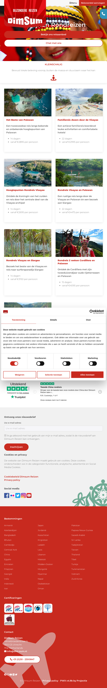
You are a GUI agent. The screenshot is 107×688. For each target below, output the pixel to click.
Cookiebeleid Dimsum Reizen (21, 476)
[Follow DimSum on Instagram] (23, 495)
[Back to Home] (25, 14)
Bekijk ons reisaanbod (53, 34)
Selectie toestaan (53, 374)
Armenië (8, 525)
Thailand (75, 554)
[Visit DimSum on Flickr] (14, 674)
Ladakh (41, 545)
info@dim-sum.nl (15, 651)
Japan (40, 525)
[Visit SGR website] (9, 607)
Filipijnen (8, 569)
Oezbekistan (44, 583)
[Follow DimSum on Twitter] (18, 495)
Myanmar (42, 574)
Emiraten (8, 564)
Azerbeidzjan (10, 530)
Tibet (73, 559)
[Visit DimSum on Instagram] (8, 674)
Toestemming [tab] (18, 320)
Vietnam (75, 574)
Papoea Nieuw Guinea (82, 530)
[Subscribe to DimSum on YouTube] (28, 495)
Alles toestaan (87, 374)
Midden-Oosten (45, 564)
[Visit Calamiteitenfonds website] (38, 607)
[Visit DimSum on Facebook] (7, 495)
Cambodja (9, 545)
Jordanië (42, 530)
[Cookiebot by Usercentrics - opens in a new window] (91, 312)
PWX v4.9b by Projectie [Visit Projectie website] (73, 680)
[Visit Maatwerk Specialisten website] (9, 618)
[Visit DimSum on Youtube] (11, 674)
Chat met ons (53, 43)
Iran (6, 588)
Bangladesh (10, 535)
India (6, 579)
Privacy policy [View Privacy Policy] (50, 680)
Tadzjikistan (77, 545)
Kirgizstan (43, 540)
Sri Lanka (75, 540)
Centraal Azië (10, 549)
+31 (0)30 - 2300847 (22, 659)
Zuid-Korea (76, 579)
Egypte (7, 559)
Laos (40, 549)
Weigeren (19, 374)
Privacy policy (12, 480)
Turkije (74, 564)
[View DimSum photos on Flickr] (12, 495)
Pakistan (75, 525)
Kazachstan (43, 535)
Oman (41, 588)
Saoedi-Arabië (78, 535)
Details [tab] (53, 320)
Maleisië (42, 559)
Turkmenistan (78, 569)
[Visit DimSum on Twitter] (16, 674)
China (7, 554)
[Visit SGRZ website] (19, 607)
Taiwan (74, 549)
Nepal (40, 579)
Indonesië (9, 583)
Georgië (8, 574)
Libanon (42, 554)
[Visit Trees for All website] (47, 607)
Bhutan (7, 540)
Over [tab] (88, 320)
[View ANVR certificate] (28, 607)
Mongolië (42, 569)
